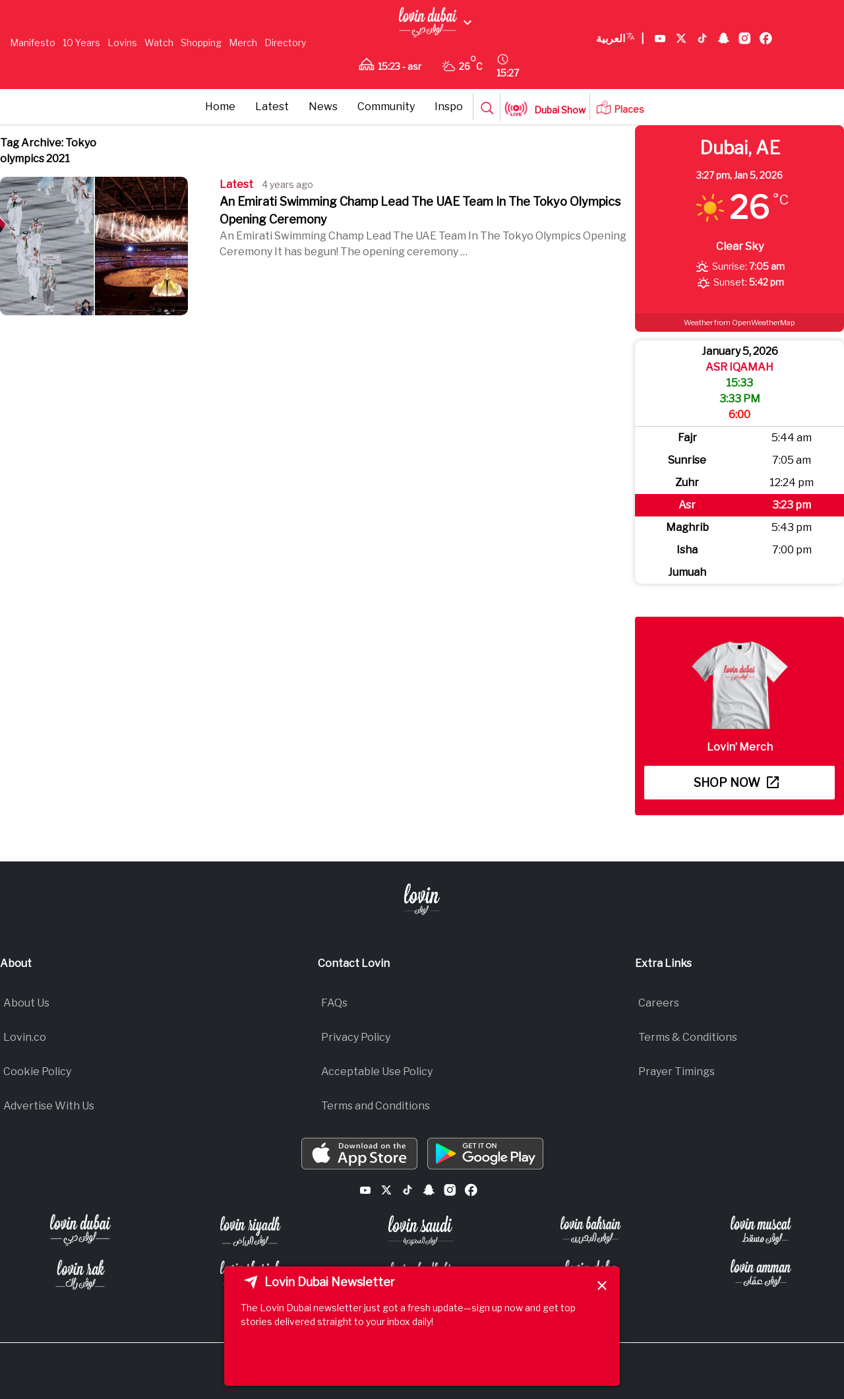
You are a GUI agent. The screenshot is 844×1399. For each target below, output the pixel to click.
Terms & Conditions (687, 1037)
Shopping (201, 42)
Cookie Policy (37, 1071)
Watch (158, 42)
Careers (658, 1003)
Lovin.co (24, 1037)
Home (220, 106)
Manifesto (32, 42)
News (323, 106)
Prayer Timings (676, 1071)
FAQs (334, 1003)
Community (386, 106)
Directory (285, 42)
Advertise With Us (48, 1106)
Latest (272, 106)
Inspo (449, 106)
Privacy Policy (355, 1037)
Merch (243, 42)
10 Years (81, 42)
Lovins (122, 42)
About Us (26, 1003)
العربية (620, 39)
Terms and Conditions (375, 1106)
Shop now (736, 783)
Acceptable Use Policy (377, 1071)
